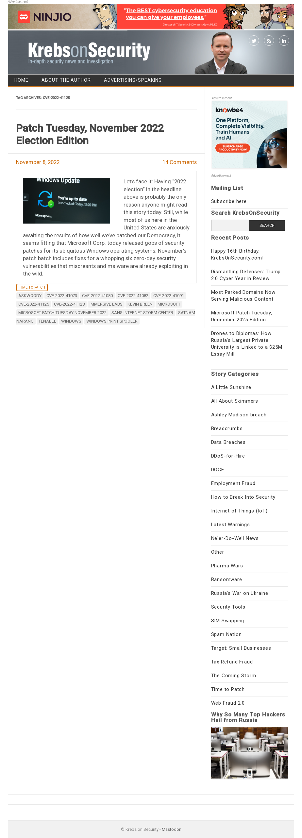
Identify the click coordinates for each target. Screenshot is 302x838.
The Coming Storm (233, 676)
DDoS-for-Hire (228, 456)
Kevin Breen (140, 304)
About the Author (66, 80)
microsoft (169, 304)
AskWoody (30, 295)
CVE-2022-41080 (97, 295)
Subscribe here (229, 201)
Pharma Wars (227, 566)
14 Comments (179, 162)
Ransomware (226, 579)
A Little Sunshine (231, 387)
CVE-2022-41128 (69, 304)
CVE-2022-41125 (33, 304)
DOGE (217, 470)
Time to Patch (32, 287)
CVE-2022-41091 (168, 295)
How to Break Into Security (243, 497)
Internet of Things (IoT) (239, 511)
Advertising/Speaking (133, 80)
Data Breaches (228, 442)
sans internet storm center (142, 312)
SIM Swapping (227, 621)
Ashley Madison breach (239, 415)
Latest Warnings (230, 525)
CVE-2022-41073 (61, 295)
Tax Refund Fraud (232, 662)
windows (71, 321)
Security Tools (228, 607)
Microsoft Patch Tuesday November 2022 (62, 312)
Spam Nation (226, 634)
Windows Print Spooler (112, 321)
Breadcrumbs (227, 428)
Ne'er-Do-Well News (235, 538)
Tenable (47, 321)
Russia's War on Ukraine (239, 593)
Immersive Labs (106, 304)
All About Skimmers (234, 401)
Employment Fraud (233, 483)
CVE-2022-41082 (133, 295)
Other (217, 552)
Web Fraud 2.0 (228, 703)
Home (21, 80)
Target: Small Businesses (241, 648)
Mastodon (171, 829)
